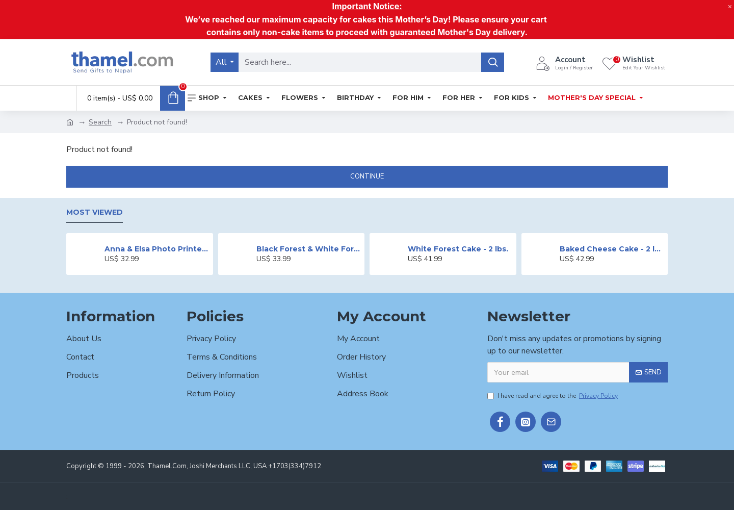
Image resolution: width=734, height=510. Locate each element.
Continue (367, 176)
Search (100, 122)
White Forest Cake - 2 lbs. (458, 248)
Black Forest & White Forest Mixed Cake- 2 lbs (308, 248)
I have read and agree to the (553, 395)
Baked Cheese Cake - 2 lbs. (612, 248)
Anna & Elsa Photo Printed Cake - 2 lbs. (156, 248)
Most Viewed (94, 212)
